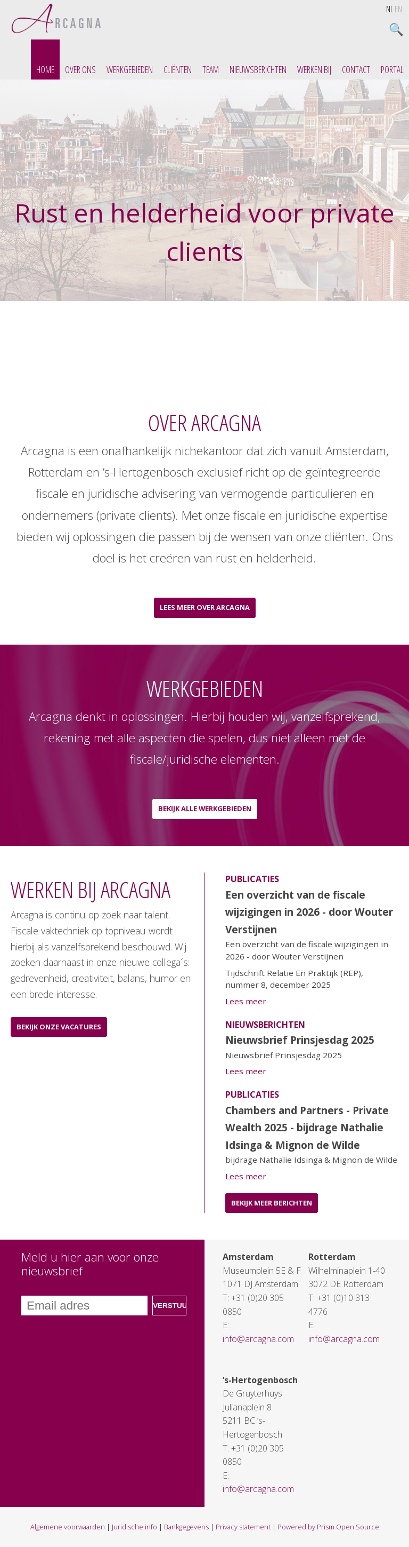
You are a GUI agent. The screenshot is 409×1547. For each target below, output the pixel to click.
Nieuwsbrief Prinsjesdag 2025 (299, 1040)
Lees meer (245, 1001)
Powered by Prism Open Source (328, 1527)
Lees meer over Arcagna (205, 607)
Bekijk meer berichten (271, 1203)
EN (398, 9)
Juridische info (134, 1527)
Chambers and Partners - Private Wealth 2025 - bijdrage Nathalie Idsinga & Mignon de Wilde (307, 1127)
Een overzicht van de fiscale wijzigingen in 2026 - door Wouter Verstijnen (309, 912)
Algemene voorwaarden (67, 1527)
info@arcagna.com (258, 1339)
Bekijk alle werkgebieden (204, 808)
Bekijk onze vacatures (59, 1027)
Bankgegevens (186, 1527)
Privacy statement (243, 1527)
